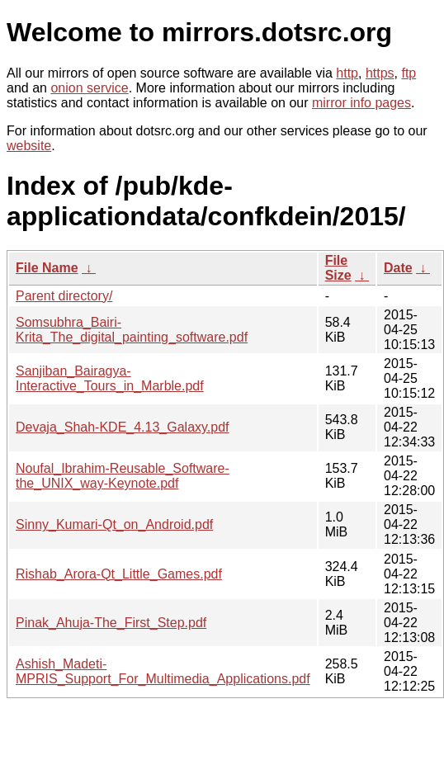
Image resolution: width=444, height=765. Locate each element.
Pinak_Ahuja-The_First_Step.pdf (111, 623)
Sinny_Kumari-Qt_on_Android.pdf (114, 524)
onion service (89, 88)
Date (398, 268)
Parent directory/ (64, 296)
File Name (47, 268)
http (347, 73)
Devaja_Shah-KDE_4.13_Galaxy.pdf (122, 427)
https (380, 73)
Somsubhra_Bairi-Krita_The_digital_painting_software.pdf (132, 329)
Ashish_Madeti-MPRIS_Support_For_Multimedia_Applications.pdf (163, 671)
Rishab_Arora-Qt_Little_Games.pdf (119, 574)
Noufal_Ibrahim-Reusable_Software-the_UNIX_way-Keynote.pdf (122, 475)
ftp (408, 73)
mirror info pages (361, 103)
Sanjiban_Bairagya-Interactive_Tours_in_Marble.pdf (110, 378)
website (29, 146)
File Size (338, 267)
